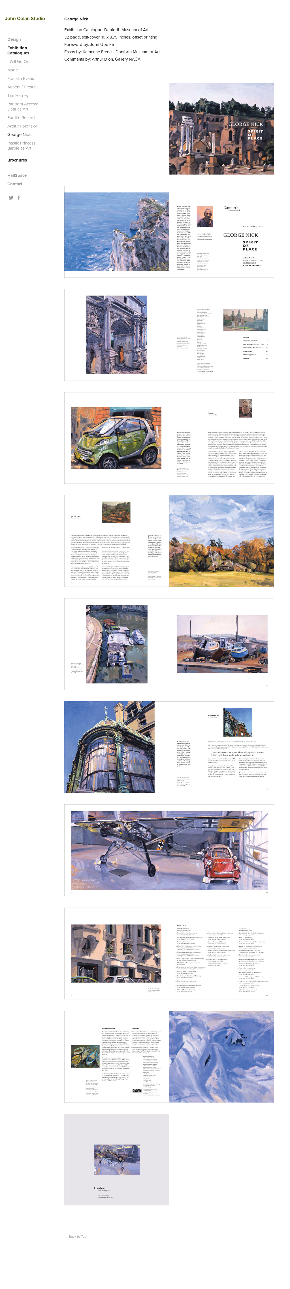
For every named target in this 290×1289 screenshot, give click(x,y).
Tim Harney (18, 95)
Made (12, 70)
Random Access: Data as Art (22, 106)
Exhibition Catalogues (18, 50)
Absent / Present (22, 87)
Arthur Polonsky (22, 126)
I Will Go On (18, 61)
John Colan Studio (25, 18)
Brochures (17, 160)
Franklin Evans (20, 78)
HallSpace (17, 175)
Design (14, 39)
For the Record (21, 117)
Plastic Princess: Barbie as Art (21, 145)
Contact (14, 184)
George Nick (19, 134)
